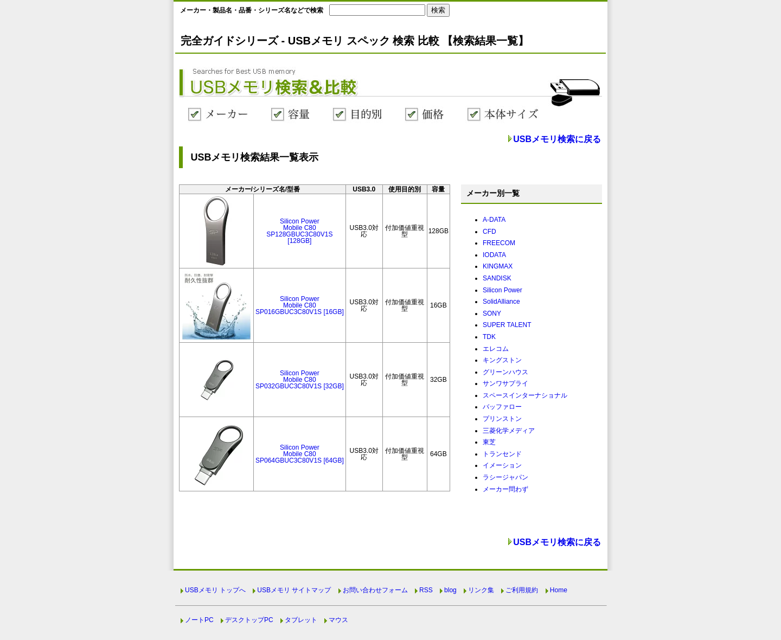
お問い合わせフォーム (375, 590)
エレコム (496, 349)
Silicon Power (502, 290)
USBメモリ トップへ (215, 590)
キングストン (502, 360)
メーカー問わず (505, 489)
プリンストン (502, 419)
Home (558, 590)
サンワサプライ (505, 383)
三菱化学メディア (509, 430)
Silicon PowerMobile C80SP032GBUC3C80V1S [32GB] (299, 379)
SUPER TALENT (507, 325)
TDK (489, 337)
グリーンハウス (505, 372)
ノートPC (199, 620)
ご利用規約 (521, 590)
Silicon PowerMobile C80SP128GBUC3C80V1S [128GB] (299, 231)
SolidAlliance (501, 301)
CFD (489, 231)
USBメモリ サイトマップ (294, 590)
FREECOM (499, 243)
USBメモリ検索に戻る (557, 139)
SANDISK (497, 278)
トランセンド (502, 454)
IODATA (494, 255)
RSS (426, 590)
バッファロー (502, 407)
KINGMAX (498, 266)
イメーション (502, 465)
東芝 (489, 442)
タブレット (301, 620)
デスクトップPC (249, 620)
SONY (492, 313)
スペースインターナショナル (525, 395)
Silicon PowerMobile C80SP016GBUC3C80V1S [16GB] (299, 305)
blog (450, 590)
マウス (338, 620)
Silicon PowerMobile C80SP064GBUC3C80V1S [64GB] (299, 454)
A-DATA (494, 219)
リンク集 (481, 590)
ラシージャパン (505, 477)
